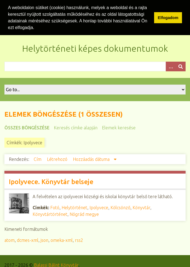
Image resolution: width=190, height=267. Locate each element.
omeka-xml (62, 239)
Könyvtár (141, 207)
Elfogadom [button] (168, 17)
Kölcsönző (120, 207)
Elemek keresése (119, 127)
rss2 (79, 239)
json (44, 239)
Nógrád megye (84, 213)
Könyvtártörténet (50, 213)
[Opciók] (171, 66)
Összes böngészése (26, 127)
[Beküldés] (181, 66)
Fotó (54, 207)
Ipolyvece (98, 207)
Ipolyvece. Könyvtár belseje (51, 181)
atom (9, 239)
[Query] (95, 66)
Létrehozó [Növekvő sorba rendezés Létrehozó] (57, 158)
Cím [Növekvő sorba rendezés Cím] (38, 158)
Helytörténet (74, 207)
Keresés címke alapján (75, 127)
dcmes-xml (27, 239)
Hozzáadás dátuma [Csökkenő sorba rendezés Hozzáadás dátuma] (92, 158)
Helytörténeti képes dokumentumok (95, 48)
